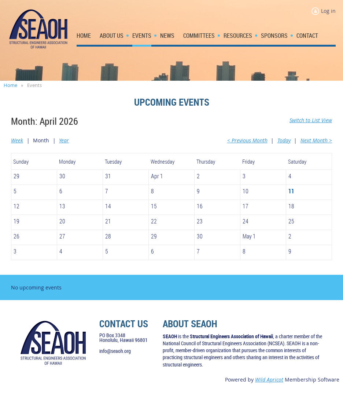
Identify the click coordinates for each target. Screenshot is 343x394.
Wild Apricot (269, 379)
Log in (328, 10)
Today (284, 140)
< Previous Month (247, 140)
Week (17, 140)
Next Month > (316, 140)
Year (64, 140)
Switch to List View (310, 120)
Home (10, 85)
